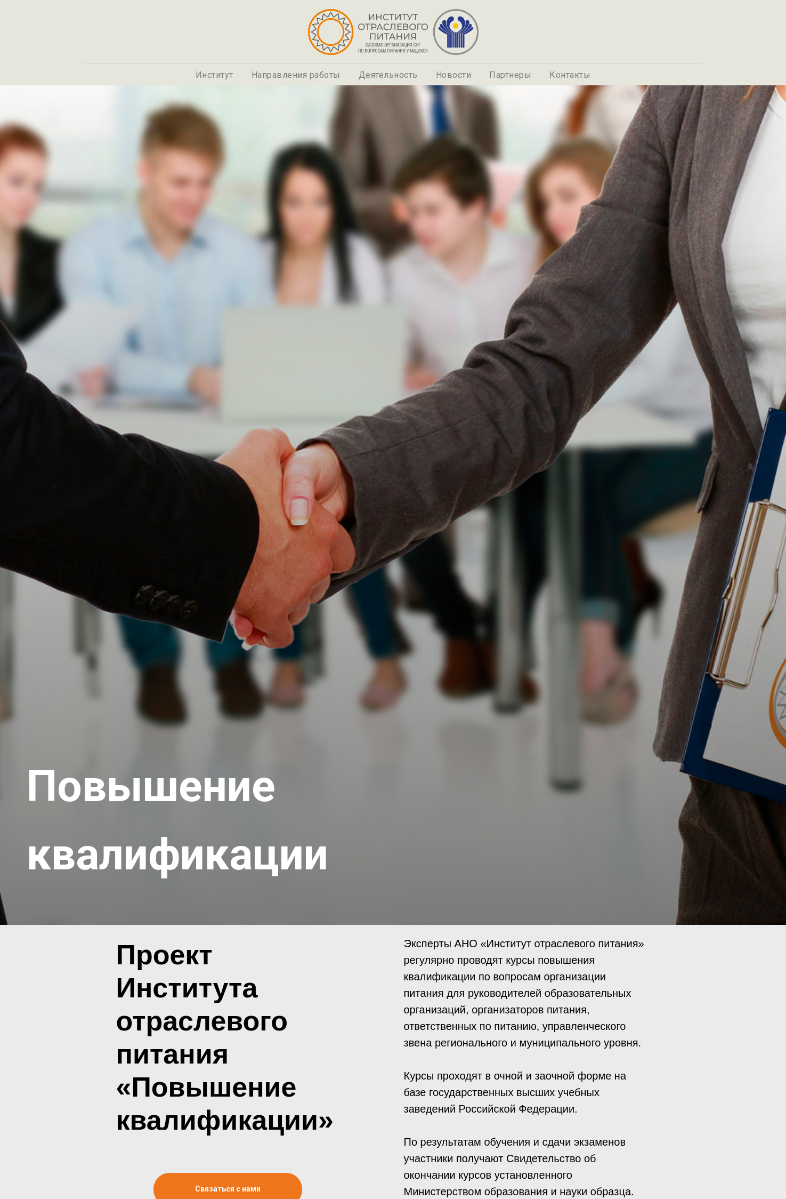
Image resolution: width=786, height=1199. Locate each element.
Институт (214, 75)
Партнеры (510, 75)
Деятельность (388, 75)
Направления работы (296, 75)
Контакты (569, 75)
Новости (454, 75)
